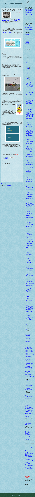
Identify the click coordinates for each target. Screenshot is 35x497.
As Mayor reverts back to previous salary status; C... (29, 98)
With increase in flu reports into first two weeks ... (29, 293)
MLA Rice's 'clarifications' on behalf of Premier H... (29, 310)
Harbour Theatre (27, 424)
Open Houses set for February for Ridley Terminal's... (29, 144)
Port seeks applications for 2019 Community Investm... (29, 291)
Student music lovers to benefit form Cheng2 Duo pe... (29, 279)
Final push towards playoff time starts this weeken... (29, 220)
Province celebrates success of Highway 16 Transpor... (29, 319)
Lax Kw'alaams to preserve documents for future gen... (29, 155)
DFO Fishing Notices (27, 359)
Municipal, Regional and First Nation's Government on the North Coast (28, 406)
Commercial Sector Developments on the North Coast (28, 395)
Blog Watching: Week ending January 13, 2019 (29, 308)
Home (12, 183)
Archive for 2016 (27, 43)
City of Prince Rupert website (28, 350)
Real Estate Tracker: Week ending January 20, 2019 (29, 208)
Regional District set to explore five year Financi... (29, 170)
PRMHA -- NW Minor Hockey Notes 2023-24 (28, 434)
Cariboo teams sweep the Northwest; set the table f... (29, 107)
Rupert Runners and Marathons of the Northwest (29, 465)
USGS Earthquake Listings (28, 367)
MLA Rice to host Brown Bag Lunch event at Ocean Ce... (29, 223)
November (28, 67)
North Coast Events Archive (28, 47)
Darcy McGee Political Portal (28, 389)
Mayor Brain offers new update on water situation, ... (29, 237)
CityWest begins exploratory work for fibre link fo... (30, 192)
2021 (26, 62)
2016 (26, 324)
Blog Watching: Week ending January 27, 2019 (29, 134)
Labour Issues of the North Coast (29, 403)
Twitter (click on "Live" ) (28, 55)
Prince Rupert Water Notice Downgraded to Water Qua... (29, 141)
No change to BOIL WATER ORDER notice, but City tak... (30, 185)
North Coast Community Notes (29, 407)
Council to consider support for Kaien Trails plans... (29, 117)
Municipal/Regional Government (29, 380)
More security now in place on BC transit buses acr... (29, 174)
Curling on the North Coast (28, 459)
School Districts (27, 381)
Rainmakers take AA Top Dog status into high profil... (29, 165)
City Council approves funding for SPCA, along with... (29, 83)
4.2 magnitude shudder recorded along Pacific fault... (29, 255)
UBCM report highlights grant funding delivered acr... (29, 152)
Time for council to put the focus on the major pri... (29, 225)
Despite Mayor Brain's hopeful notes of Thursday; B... (29, 202)
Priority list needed (6, 158)
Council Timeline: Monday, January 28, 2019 (29, 102)
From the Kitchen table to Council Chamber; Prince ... (29, 299)
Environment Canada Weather (29, 363)
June (27, 73)
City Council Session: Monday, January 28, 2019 (29, 127)
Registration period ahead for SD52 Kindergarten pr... (29, 92)
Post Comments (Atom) (8, 185)
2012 (26, 329)
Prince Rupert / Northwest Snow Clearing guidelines (29, 29)
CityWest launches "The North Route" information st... (29, 199)
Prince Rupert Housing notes (28, 340)
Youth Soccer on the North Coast (29, 447)
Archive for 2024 (27, 34)
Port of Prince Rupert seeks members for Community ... (30, 276)
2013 (26, 328)
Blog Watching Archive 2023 (28, 50)
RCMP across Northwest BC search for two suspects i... (29, 136)
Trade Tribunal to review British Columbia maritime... (29, 289)
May (27, 74)
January (28, 79)
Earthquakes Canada (27, 366)
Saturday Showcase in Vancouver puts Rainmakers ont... (29, 130)
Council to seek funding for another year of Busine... (29, 250)
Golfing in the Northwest (28, 467)
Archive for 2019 (27, 40)
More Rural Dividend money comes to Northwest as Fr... (30, 190)
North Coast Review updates (28, 21)
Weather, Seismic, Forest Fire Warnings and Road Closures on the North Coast (29, 416)
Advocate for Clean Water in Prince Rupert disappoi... (29, 260)
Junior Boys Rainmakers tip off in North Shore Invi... (29, 245)
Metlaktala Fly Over (28, 80)
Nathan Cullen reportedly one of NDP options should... (29, 296)
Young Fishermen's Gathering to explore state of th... (29, 196)
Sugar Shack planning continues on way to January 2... (29, 315)
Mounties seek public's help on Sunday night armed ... (30, 286)
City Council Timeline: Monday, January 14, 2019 (29, 274)
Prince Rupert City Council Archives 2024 (28, 343)
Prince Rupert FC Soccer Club (29, 460)
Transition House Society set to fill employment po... (29, 263)
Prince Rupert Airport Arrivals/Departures (27, 371)
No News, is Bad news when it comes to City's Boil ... (29, 147)
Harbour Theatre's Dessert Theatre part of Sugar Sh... (29, 160)
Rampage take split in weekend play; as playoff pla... (29, 172)
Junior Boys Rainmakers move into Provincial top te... (29, 87)
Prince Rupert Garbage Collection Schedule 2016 (28, 356)
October (28, 68)
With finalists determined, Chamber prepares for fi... (30, 194)
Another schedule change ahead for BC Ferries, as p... (29, 232)
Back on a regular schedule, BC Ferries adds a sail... (30, 167)
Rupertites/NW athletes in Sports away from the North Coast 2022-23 (29, 469)
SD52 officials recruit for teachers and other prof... (29, 113)
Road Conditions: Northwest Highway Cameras (28, 349)
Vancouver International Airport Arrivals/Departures (29, 375)
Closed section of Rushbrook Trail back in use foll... (29, 258)
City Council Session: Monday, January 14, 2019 (29, 304)
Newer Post (3, 183)
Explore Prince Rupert (28, 337)
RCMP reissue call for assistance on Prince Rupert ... (29, 227)
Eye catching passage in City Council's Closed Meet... (29, 122)
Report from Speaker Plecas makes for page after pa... (29, 187)
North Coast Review (11, 3)
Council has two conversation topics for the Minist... (29, 268)
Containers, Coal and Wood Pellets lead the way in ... (30, 115)
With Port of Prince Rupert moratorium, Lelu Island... (30, 241)
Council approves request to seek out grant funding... (29, 271)
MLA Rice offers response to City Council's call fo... (29, 239)
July (27, 72)
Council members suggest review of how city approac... (29, 266)
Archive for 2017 (27, 42)
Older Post (21, 183)
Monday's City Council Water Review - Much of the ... (29, 281)
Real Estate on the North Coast (29, 410)
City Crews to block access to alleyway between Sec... (29, 177)
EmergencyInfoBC (27, 362)
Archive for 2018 (27, 41)
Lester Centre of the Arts (28, 422)
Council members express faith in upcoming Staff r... (30, 100)
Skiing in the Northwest (28, 455)
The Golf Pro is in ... (29, 111)
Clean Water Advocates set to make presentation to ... (29, 119)
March (27, 77)
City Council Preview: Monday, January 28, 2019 (29, 124)
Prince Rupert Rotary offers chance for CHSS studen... (29, 253)
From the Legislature (27, 388)
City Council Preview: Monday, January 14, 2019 (29, 301)
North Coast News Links (28, 334)
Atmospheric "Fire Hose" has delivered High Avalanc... (29, 312)
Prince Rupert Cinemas (28, 423)
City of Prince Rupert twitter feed (29, 353)
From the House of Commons (29, 387)
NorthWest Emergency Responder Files (28, 335)
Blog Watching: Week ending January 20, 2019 (29, 215)
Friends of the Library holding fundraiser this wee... (29, 104)
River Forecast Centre (28, 369)
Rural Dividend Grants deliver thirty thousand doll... (29, 243)
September (28, 69)
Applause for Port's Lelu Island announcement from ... (29, 218)
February (28, 78)
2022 (26, 61)
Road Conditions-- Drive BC (28, 347)
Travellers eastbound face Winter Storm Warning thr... (29, 90)
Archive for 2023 (27, 35)
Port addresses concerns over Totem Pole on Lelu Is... (29, 157)
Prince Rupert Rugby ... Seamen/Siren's (28, 462)
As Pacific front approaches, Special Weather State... (29, 234)
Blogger (21, 495)
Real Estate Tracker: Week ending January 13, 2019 (29, 306)
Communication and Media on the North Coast (29, 397)
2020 (26, 63)
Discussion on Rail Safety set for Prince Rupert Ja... (30, 204)
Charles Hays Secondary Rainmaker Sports (28, 429)
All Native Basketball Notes (28, 456)
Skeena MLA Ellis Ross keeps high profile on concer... (29, 248)
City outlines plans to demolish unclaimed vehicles (29, 206)
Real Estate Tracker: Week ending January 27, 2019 (29, 132)
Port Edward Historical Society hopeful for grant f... (29, 162)
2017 (26, 323)
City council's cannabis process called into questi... (29, 95)
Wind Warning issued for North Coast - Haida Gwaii (29, 213)
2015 (26, 325)
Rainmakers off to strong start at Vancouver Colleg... (29, 149)
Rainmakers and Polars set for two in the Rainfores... (29, 317)
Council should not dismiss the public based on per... (29, 229)
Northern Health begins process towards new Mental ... (29, 109)
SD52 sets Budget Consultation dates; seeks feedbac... (29, 179)
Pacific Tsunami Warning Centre (29, 368)
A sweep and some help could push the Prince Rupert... (29, 139)
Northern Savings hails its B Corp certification (30, 283)
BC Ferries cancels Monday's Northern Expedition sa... (29, 211)
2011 (26, 330)
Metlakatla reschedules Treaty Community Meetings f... (29, 182)
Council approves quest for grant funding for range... (29, 85)
